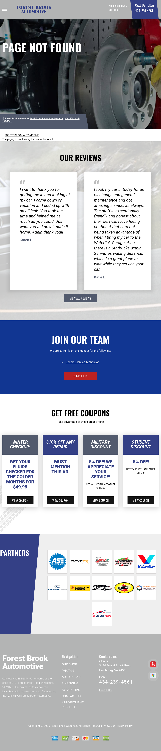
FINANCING (70, 683)
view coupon (20, 500)
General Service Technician (82, 362)
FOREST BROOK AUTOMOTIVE (22, 135)
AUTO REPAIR (71, 677)
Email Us (105, 690)
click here (80, 376)
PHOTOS (68, 670)
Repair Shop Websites (64, 725)
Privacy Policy (124, 725)
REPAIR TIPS (71, 689)
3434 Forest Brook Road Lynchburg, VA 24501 (52, 118)
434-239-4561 (144, 10)
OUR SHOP (69, 664)
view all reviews (80, 298)
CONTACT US (71, 696)
